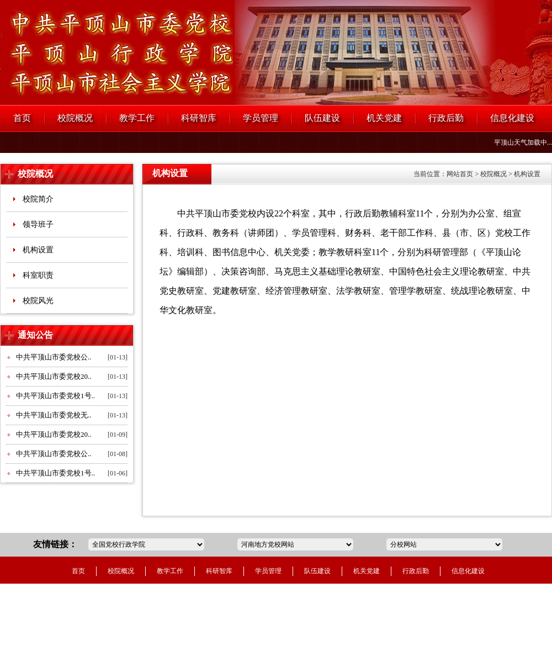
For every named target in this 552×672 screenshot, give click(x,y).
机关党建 (384, 118)
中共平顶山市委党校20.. (54, 376)
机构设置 (38, 250)
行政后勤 (446, 118)
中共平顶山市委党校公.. (54, 357)
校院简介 (38, 199)
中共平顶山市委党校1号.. (55, 395)
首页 (22, 118)
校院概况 (75, 118)
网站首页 (460, 174)
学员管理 (260, 118)
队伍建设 (322, 118)
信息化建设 (512, 118)
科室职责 (38, 275)
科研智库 (198, 118)
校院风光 (38, 301)
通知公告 (35, 335)
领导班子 (38, 224)
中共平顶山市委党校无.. (54, 415)
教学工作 (137, 118)
